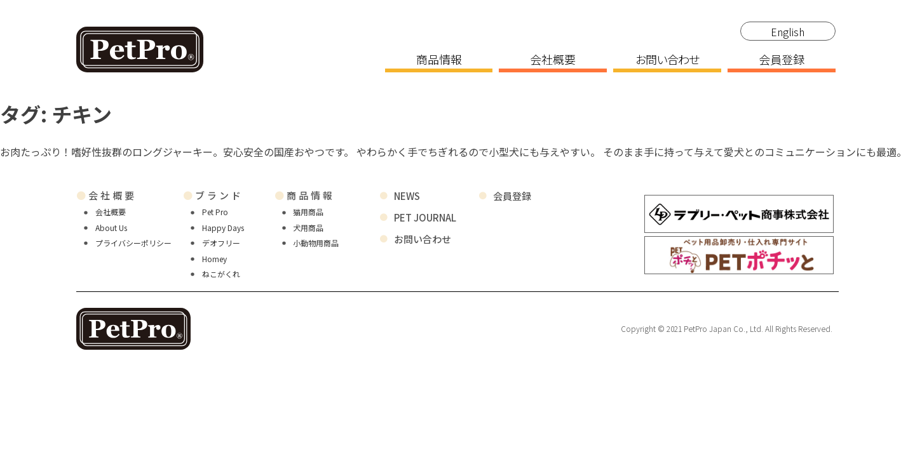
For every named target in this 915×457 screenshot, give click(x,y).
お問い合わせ (667, 60)
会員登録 (781, 60)
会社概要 (553, 60)
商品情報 (439, 60)
